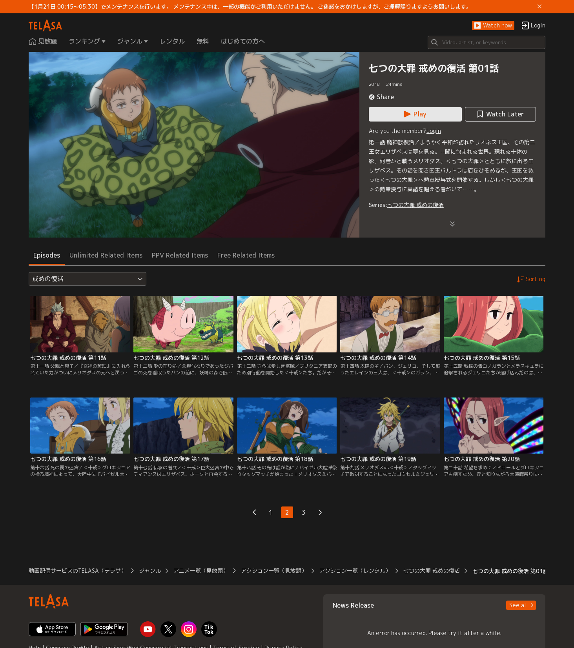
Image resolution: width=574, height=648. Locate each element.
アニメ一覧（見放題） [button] (200, 570)
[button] (493, 26)
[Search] (486, 42)
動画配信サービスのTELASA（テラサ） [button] (77, 570)
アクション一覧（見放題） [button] (274, 570)
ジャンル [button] (150, 570)
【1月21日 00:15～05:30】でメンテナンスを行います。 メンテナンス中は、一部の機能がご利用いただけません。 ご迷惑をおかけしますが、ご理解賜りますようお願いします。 (250, 6)
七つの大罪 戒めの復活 (415, 205)
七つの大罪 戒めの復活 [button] (431, 570)
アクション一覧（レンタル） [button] (355, 570)
